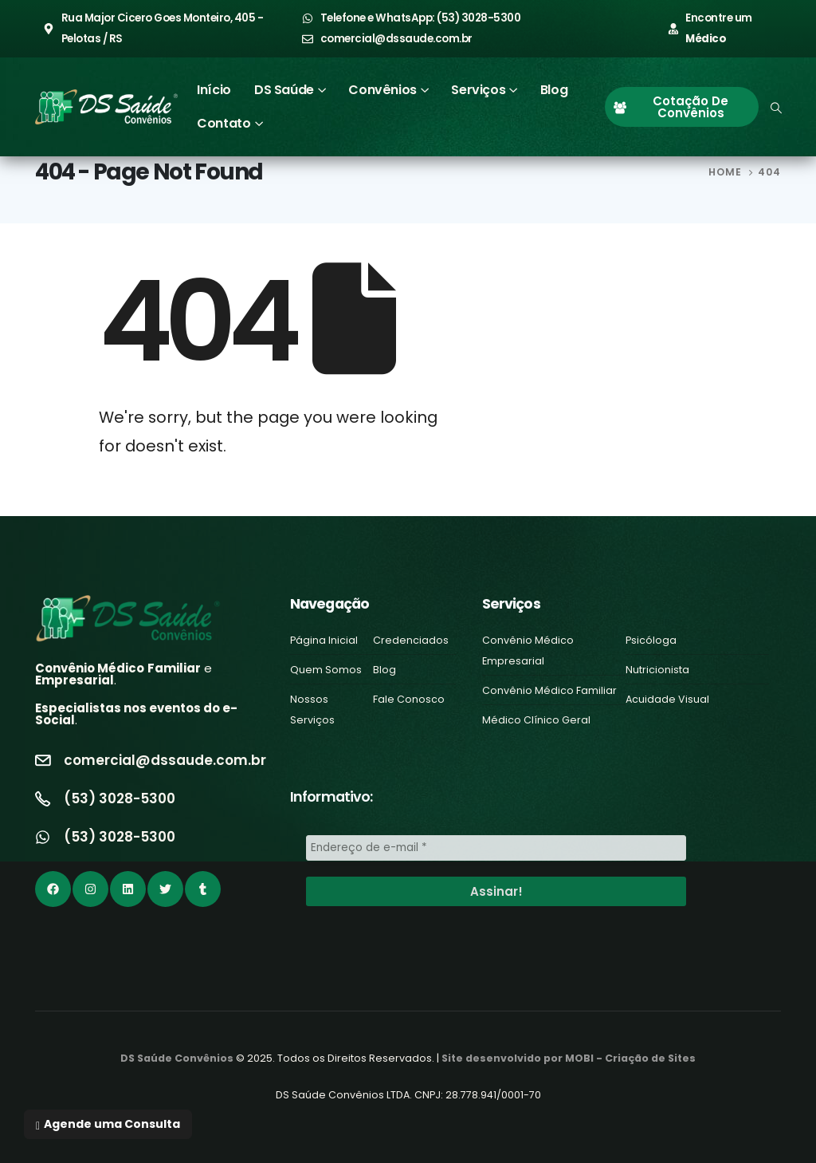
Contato (223, 123)
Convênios (382, 90)
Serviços (478, 90)
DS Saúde (284, 90)
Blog (553, 90)
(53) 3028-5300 (119, 798)
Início (214, 90)
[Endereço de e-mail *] (496, 847)
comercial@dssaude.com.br (165, 760)
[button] (108, 1124)
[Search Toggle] (777, 107)
